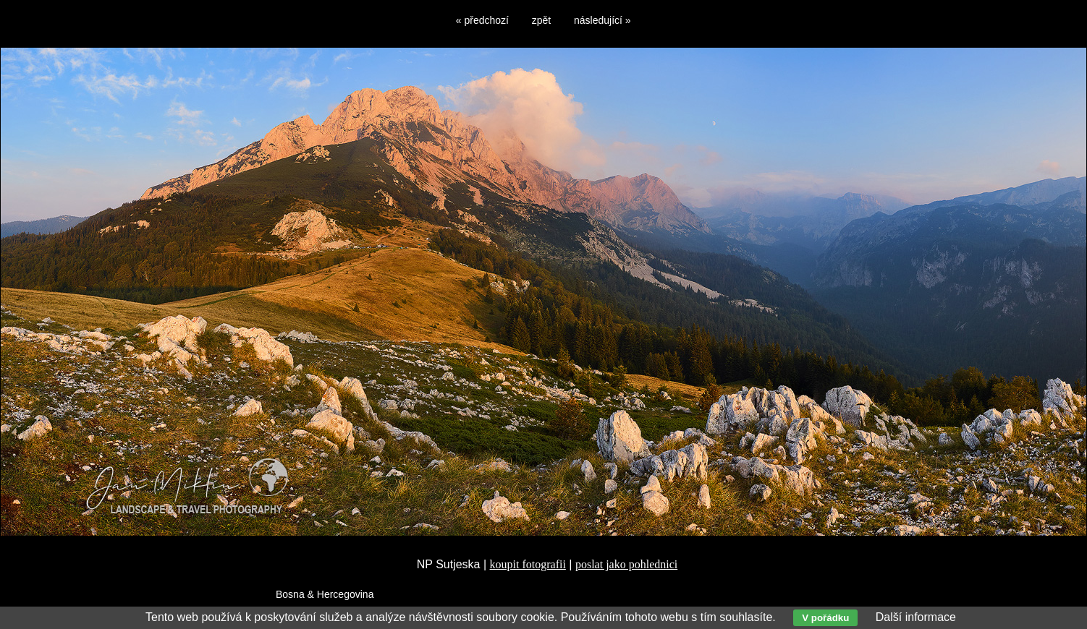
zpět (541, 20)
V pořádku (825, 617)
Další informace (916, 617)
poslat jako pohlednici (626, 564)
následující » (602, 20)
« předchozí (482, 20)
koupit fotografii (528, 564)
